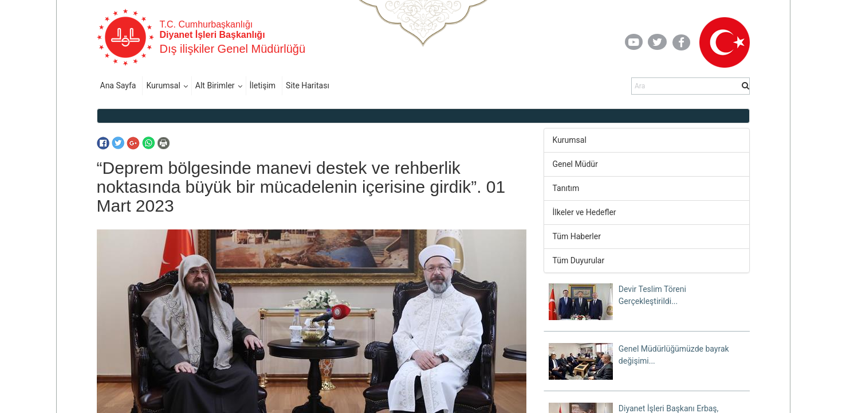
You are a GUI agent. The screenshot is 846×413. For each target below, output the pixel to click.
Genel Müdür (575, 164)
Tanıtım (566, 188)
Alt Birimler (215, 85)
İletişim (263, 85)
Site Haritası (307, 85)
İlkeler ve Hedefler (584, 212)
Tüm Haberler (577, 236)
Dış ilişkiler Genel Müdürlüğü (233, 48)
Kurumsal (163, 85)
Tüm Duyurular (579, 260)
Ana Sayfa (118, 85)
